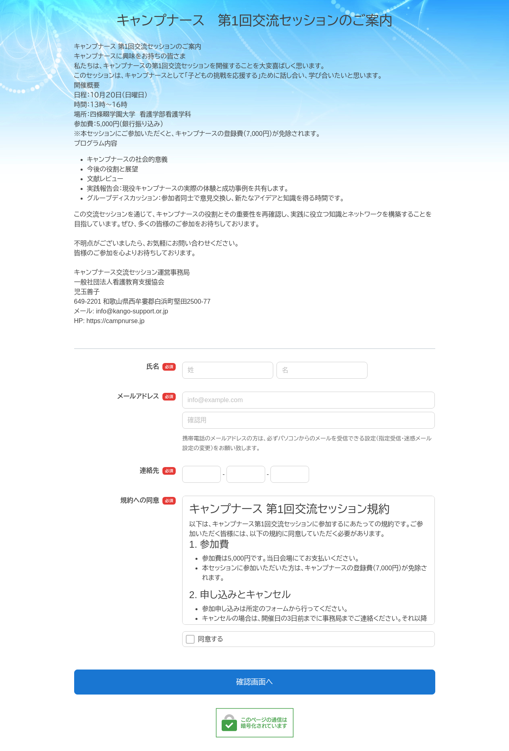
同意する (204, 639)
